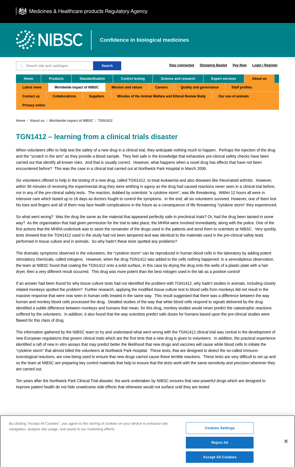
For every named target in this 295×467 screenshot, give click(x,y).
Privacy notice (33, 105)
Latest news (32, 87)
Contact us (31, 96)
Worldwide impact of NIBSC (77, 87)
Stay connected (181, 65)
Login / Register (265, 65)
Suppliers (96, 96)
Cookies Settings (220, 430)
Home (28, 79)
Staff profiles (241, 87)
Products (56, 79)
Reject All (219, 445)
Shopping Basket (213, 65)
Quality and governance (200, 87)
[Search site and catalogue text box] (54, 65)
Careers (161, 87)
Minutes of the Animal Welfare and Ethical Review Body (161, 96)
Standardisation (92, 79)
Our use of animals (234, 96)
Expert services (223, 79)
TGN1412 (105, 121)
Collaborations (64, 96)
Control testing (133, 79)
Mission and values (127, 87)
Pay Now (240, 65)
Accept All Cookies (220, 459)
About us (259, 79)
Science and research (178, 79)
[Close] (286, 443)
